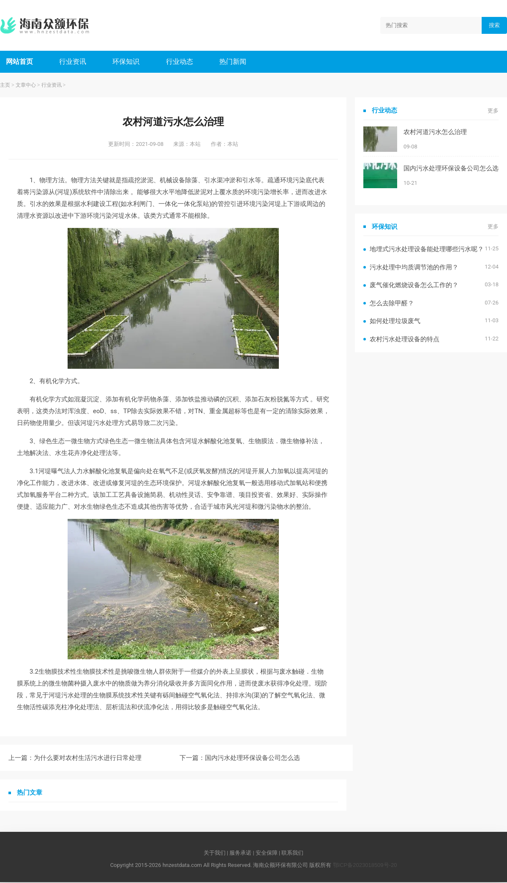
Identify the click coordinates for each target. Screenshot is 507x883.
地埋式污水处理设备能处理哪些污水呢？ (427, 249)
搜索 (494, 25)
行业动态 (181, 62)
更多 (493, 111)
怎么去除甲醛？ (392, 303)
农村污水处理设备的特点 (404, 339)
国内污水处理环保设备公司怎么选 (252, 758)
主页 (5, 86)
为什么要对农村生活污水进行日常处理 (88, 758)
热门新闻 (235, 62)
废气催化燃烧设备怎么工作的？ (414, 285)
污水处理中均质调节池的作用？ (414, 267)
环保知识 (127, 62)
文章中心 (26, 86)
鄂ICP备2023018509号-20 (365, 866)
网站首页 (19, 62)
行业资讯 (73, 62)
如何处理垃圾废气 (395, 321)
